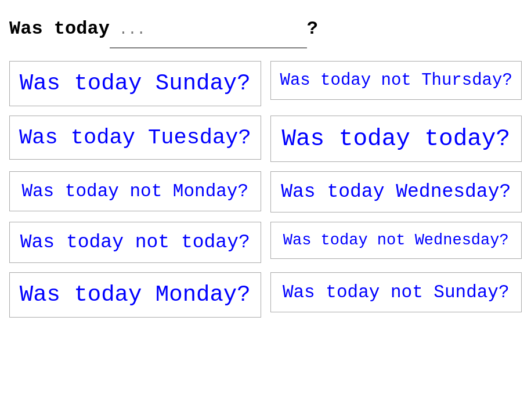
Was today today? (395, 138)
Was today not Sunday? (396, 292)
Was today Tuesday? (135, 137)
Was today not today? (135, 242)
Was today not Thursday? (396, 80)
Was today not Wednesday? (396, 240)
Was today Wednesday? (396, 192)
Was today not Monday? (134, 191)
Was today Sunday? (135, 83)
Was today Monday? (135, 295)
